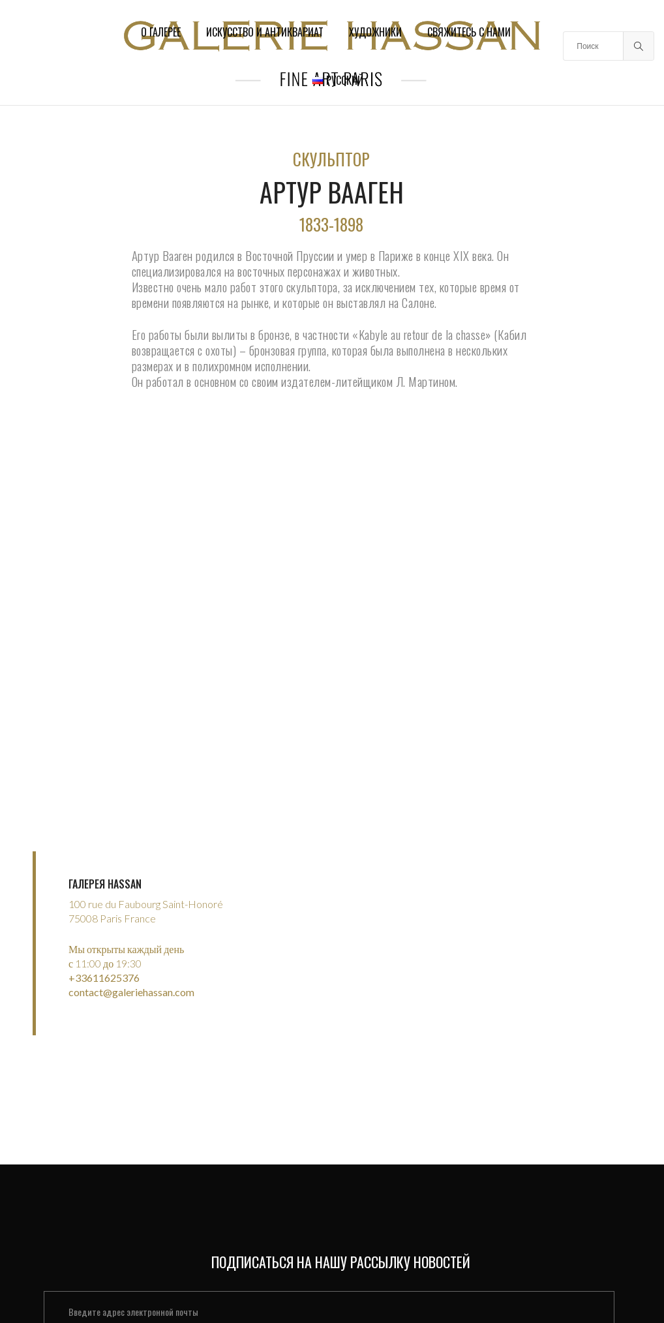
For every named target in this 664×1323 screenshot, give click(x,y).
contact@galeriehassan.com (131, 979)
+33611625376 (104, 965)
